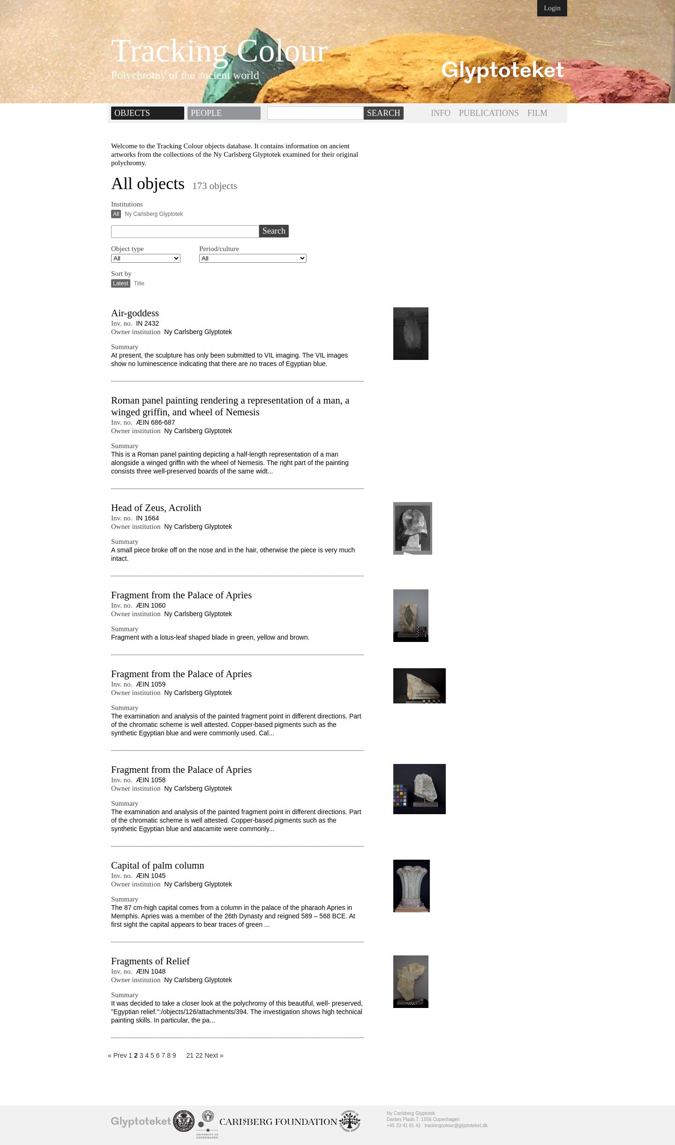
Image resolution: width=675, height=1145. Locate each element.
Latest (120, 283)
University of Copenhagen (207, 1124)
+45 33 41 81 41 (404, 1125)
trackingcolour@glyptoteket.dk (456, 1125)
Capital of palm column (157, 865)
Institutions (127, 204)
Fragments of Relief (150, 961)
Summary (124, 347)
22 (199, 1055)
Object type (127, 248)
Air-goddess (135, 313)
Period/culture (219, 248)
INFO (440, 113)
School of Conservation (184, 1121)
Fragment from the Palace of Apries (181, 595)
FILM (537, 113)
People (206, 113)
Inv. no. (121, 323)
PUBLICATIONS (489, 113)
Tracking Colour (219, 50)
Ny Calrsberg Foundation (278, 1122)
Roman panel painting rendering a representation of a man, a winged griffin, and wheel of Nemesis (230, 406)
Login (552, 8)
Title (139, 283)
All (116, 214)
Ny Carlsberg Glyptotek (154, 214)
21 (190, 1055)
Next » (213, 1055)
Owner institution (135, 332)
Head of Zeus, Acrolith (156, 507)
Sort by (121, 273)
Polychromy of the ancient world (185, 75)
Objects (132, 113)
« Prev (117, 1055)
